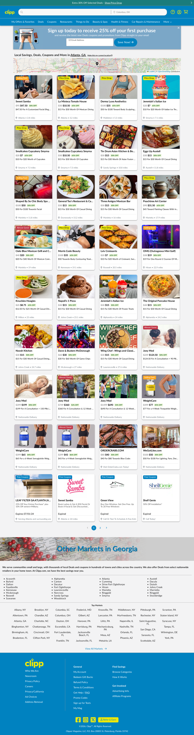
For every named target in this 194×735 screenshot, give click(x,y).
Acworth (9, 579)
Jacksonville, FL (84, 641)
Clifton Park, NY (41, 638)
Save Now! (126, 42)
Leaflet (150, 72)
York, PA (169, 638)
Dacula (152, 581)
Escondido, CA (62, 627)
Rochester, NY (148, 615)
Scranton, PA (169, 610)
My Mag (77, 708)
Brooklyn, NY (41, 610)
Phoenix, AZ (126, 638)
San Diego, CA (147, 629)
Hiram (103, 587)
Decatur (56, 584)
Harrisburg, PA (84, 627)
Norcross (57, 593)
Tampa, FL (169, 627)
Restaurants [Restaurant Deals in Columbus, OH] (66, 22)
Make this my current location (100, 55)
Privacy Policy (32, 681)
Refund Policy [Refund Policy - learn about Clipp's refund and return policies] (80, 682)
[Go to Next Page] (106, 527)
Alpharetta (58, 579)
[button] (191, 3)
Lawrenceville (59, 590)
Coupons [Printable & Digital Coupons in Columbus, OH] (52, 22)
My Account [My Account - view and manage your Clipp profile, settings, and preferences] (79, 672)
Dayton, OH (62, 621)
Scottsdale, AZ (147, 641)
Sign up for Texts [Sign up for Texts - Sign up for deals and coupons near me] (82, 703)
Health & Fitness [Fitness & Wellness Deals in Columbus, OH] (119, 22)
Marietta (105, 590)
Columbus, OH (62, 615)
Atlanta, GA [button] (78, 55)
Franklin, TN (62, 641)
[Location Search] (139, 12)
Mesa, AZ (105, 635)
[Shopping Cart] (186, 12)
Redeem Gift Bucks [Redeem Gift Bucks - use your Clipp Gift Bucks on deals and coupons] (83, 677)
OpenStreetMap (164, 72)
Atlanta (104, 579)
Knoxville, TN (105, 610)
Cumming (105, 581)
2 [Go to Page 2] (100, 528)
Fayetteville (11, 587)
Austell (152, 579)
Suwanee (9, 598)
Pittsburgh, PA (147, 610)
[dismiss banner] (178, 28)
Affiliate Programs (121, 696)
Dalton (8, 584)
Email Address (76, 40)
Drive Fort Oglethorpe (112, 584)
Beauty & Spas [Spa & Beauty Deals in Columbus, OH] (100, 22)
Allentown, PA (20, 615)
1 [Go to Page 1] (93, 528)
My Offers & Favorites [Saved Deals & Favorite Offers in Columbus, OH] (23, 22)
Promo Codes (80, 698)
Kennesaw (10, 590)
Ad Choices (31, 697)
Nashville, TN (126, 627)
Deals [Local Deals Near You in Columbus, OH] (41, 22)
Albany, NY (20, 610)
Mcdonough (11, 593)
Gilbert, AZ (84, 615)
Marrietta (153, 590)
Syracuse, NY (169, 621)
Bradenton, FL (20, 638)
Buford (8, 581)
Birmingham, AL (20, 632)
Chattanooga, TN (41, 627)
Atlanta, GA (20, 621)
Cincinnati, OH (41, 632)
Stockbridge (154, 596)
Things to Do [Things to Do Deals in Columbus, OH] (82, 22)
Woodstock (58, 598)
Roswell (9, 596)
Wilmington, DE (169, 632)
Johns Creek (154, 587)
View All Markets (96, 649)
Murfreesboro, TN (126, 615)
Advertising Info (120, 691)
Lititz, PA (105, 621)
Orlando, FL (126, 632)
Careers (29, 686)
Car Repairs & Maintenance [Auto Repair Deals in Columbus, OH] (146, 22)
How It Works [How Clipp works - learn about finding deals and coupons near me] (119, 677)
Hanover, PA (84, 621)
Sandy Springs (60, 596)
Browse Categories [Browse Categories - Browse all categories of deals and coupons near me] (122, 672)
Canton (56, 581)
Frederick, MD (84, 610)
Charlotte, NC (41, 621)
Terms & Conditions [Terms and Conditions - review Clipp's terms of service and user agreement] (83, 687)
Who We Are (32, 671)
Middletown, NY (126, 610)
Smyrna (104, 596)
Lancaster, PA (105, 615)
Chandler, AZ (41, 615)
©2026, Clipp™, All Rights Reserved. (95, 726)
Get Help (78, 693)
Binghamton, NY (20, 627)
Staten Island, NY (169, 615)
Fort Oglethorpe (61, 587)
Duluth (152, 584)
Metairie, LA (105, 641)
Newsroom (30, 676)
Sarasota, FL (147, 635)
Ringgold (105, 593)
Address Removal (34, 702)
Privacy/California (34, 691)
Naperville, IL (126, 621)
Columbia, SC (63, 610)
